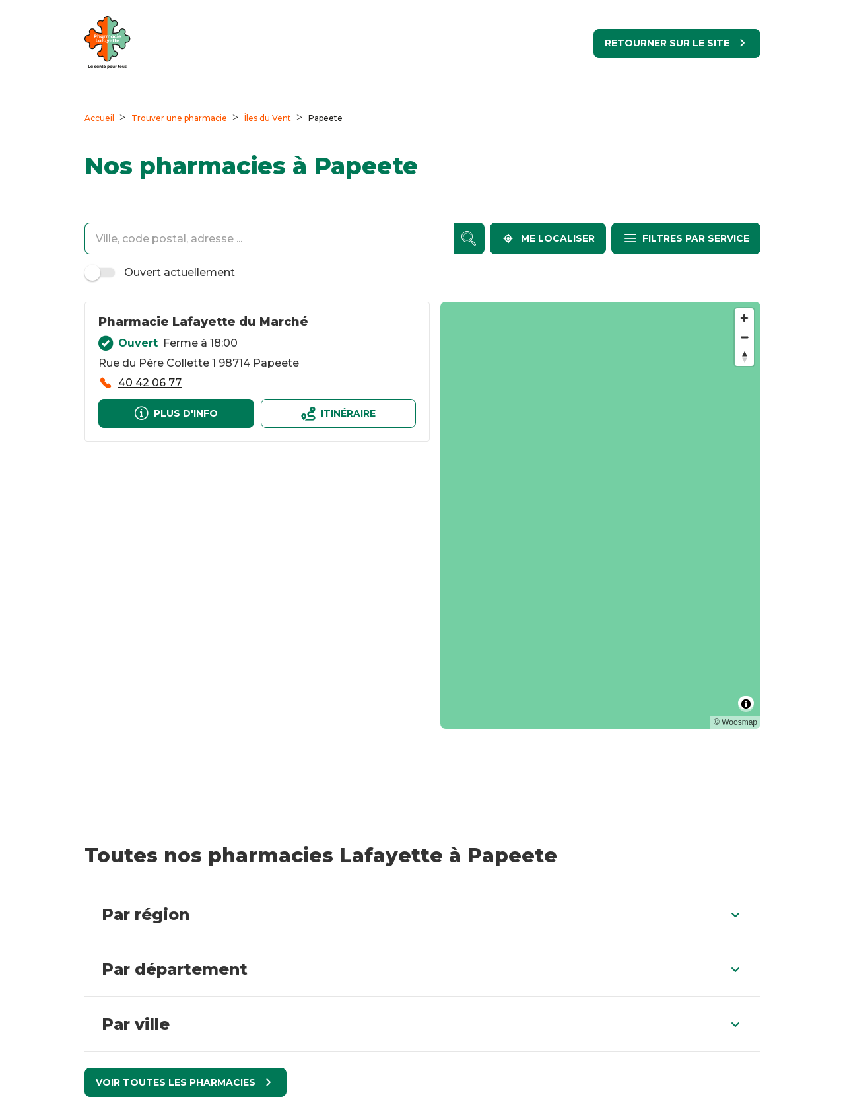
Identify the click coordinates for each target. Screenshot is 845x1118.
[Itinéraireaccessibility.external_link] (339, 413)
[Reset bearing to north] (744, 356)
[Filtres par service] (685, 238)
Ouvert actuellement (161, 272)
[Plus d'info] (176, 413)
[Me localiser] (548, 238)
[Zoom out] (744, 337)
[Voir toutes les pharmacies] (185, 1082)
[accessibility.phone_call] (140, 383)
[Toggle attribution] (746, 704)
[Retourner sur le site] (676, 43)
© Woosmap (735, 722)
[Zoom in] (744, 318)
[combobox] (269, 238)
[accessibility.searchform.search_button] (469, 238)
